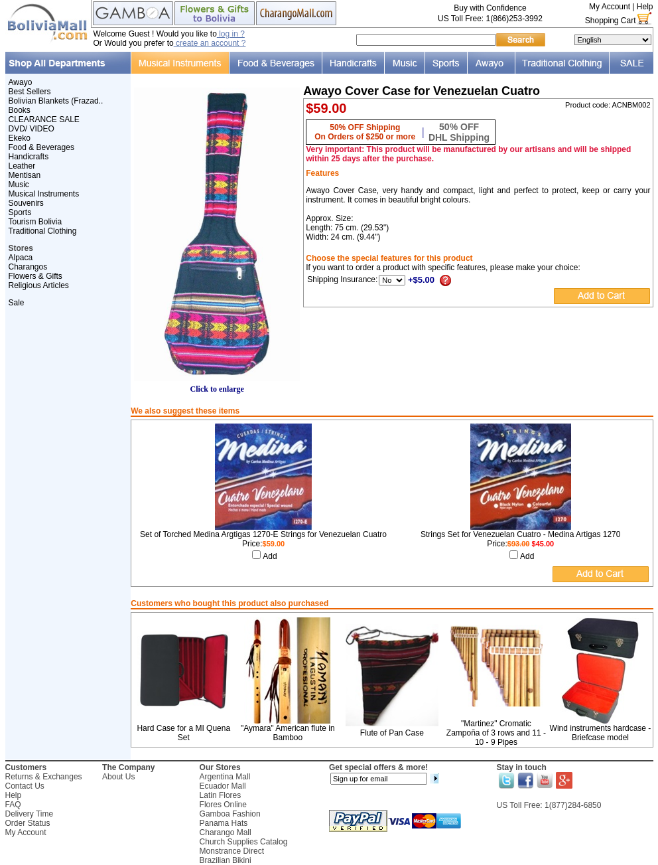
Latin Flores (220, 795)
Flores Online (223, 804)
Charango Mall (225, 832)
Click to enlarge (217, 385)
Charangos (28, 267)
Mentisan (25, 175)
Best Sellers (30, 91)
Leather (22, 166)
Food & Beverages (41, 147)
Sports (20, 212)
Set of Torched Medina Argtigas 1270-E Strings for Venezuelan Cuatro (263, 534)
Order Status (27, 823)
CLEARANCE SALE (44, 119)
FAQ (13, 804)
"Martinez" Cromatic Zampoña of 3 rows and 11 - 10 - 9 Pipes (496, 733)
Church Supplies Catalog (244, 841)
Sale (17, 302)
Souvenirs (26, 203)
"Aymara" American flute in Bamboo (288, 733)
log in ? (231, 34)
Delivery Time (29, 814)
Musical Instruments (44, 193)
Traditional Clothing (43, 231)
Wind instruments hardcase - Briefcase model (600, 733)
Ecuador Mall (223, 786)
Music (19, 184)
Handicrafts (29, 156)
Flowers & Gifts (35, 276)
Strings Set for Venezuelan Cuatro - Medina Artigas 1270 (521, 534)
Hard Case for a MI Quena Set (183, 733)
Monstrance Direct (232, 851)
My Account (609, 6)
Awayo (21, 82)
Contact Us (24, 786)
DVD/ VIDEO (31, 128)
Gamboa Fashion (230, 814)
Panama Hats (224, 823)
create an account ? (210, 43)
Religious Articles (39, 285)
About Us (118, 776)
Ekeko (20, 138)
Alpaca (21, 257)
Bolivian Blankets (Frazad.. (56, 101)
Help (645, 6)
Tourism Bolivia (35, 221)
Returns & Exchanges (43, 776)
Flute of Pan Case (392, 733)
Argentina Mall (225, 776)
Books (20, 110)
